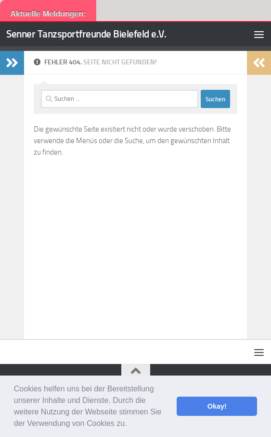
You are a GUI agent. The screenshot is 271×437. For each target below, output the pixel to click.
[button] (130, 424)
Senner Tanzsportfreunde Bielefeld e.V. (86, 34)
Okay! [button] (217, 406)
